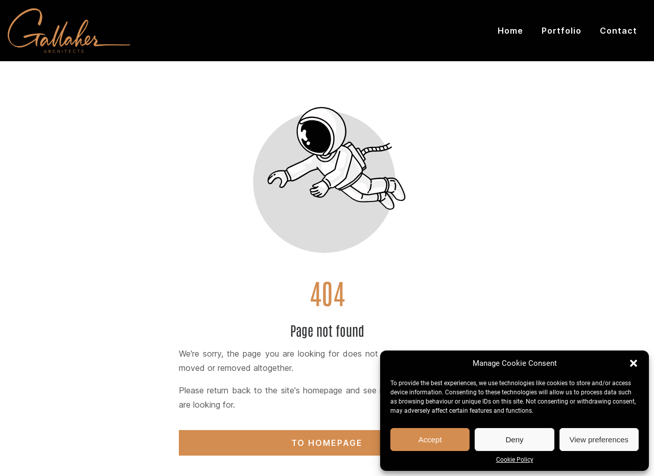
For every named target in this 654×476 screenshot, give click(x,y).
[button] (633, 363)
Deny (514, 439)
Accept (430, 439)
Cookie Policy (514, 459)
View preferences (599, 439)
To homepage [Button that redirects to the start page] (327, 443)
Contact (618, 31)
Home (510, 31)
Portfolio (561, 31)
